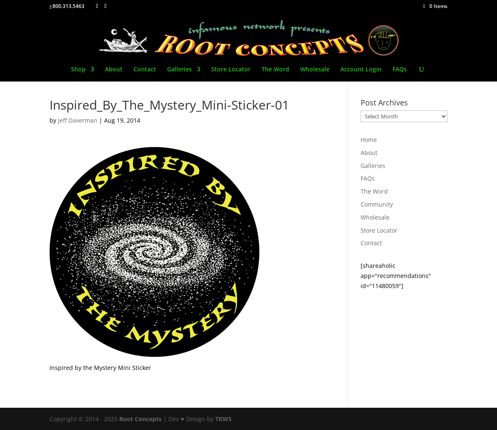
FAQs (399, 69)
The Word (275, 69)
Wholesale (315, 69)
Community (377, 204)
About (114, 69)
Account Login (361, 69)
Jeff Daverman (77, 120)
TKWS (223, 419)
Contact (144, 69)
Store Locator (231, 69)
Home (369, 140)
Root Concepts (140, 419)
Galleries (179, 69)
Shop (78, 69)
